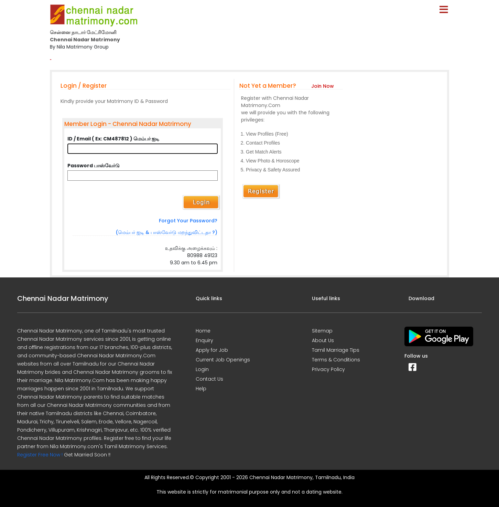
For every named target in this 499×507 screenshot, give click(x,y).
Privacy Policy (328, 369)
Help (201, 388)
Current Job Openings (223, 359)
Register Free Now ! (40, 454)
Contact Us (209, 379)
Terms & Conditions (336, 359)
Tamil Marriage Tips (335, 350)
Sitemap (322, 330)
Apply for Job (212, 350)
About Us (323, 340)
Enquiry (204, 340)
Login (202, 369)
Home (203, 330)
